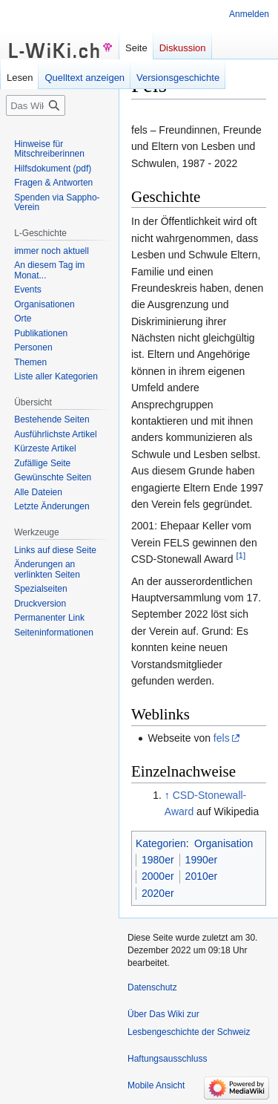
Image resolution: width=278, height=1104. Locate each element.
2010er (201, 876)
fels (222, 738)
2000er (158, 876)
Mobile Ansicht (156, 1085)
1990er (201, 860)
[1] (240, 556)
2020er (158, 893)
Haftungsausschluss (167, 1059)
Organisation (223, 843)
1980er (158, 860)
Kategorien (161, 843)
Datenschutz (152, 987)
